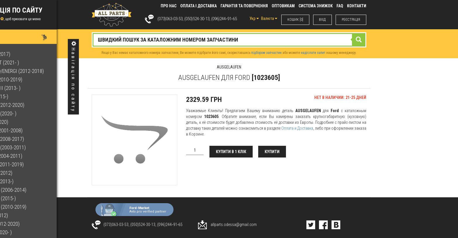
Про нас (168, 6)
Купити (272, 151)
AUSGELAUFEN (229, 67)
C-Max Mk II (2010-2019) (32, 79)
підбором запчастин (266, 53)
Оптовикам (283, 6)
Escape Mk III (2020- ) (29, 113)
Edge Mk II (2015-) (25, 96)
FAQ (339, 6)
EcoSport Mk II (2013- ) (31, 88)
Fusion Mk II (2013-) (27, 181)
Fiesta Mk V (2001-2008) (32, 130)
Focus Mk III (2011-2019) (33, 164)
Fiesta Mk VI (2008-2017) (33, 139)
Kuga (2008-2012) (25, 215)
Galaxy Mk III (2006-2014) (34, 190)
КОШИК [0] (295, 20)
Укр (254, 18)
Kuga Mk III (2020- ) (27, 232)
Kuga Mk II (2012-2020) (30, 224)
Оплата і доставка (198, 6)
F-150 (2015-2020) (25, 122)
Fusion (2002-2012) (27, 173)
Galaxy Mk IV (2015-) (29, 198)
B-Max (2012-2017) (26, 54)
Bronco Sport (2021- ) (30, 62)
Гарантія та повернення (244, 6)
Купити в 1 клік (231, 151)
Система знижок (316, 6)
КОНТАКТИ (356, 6)
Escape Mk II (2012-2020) (33, 105)
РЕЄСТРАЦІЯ (351, 20)
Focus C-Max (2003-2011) (34, 147)
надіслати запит (313, 53)
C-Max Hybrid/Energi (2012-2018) (43, 71)
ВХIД (322, 20)
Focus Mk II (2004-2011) (32, 156)
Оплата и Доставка (297, 128)
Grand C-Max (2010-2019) (34, 207)
